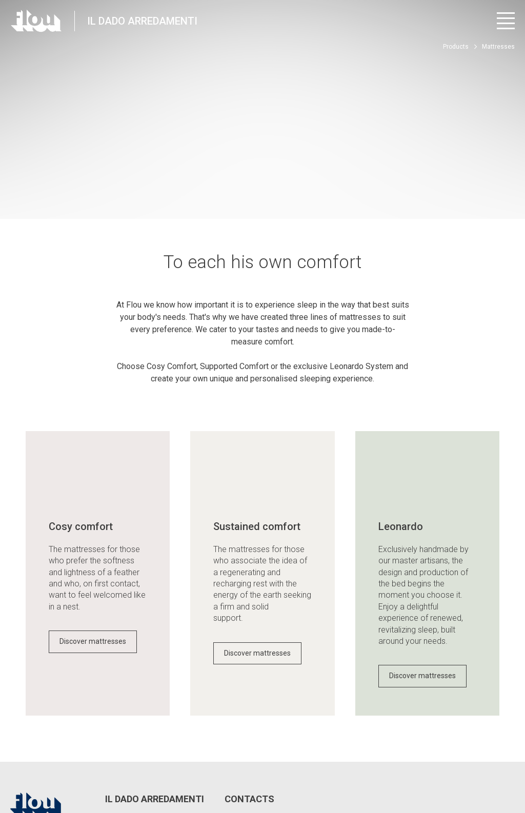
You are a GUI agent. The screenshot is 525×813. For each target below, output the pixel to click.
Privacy (88, 767)
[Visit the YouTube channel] (479, 772)
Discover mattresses (92, 526)
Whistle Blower (252, 767)
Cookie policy (200, 767)
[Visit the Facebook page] (423, 772)
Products (456, 46)
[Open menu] (506, 20)
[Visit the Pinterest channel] (508, 772)
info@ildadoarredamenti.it (281, 720)
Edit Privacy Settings (140, 767)
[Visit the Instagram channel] (450, 772)
